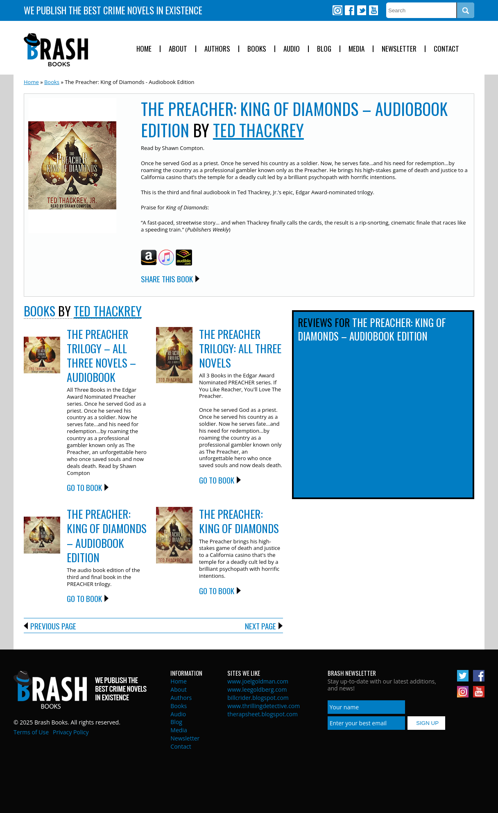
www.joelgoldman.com (257, 681)
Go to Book (84, 487)
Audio (291, 48)
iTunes (166, 257)
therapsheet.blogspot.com (262, 714)
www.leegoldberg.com (257, 689)
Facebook (349, 10)
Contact (446, 48)
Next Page (260, 625)
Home (144, 48)
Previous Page (53, 625)
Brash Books (56, 49)
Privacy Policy (70, 732)
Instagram (337, 10)
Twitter (361, 10)
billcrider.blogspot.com (258, 698)
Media (356, 48)
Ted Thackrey (258, 130)
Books (256, 48)
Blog (324, 48)
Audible (184, 258)
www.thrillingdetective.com (263, 706)
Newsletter (399, 48)
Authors (217, 48)
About (178, 48)
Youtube (373, 10)
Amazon (149, 257)
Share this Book (167, 278)
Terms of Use (31, 732)
